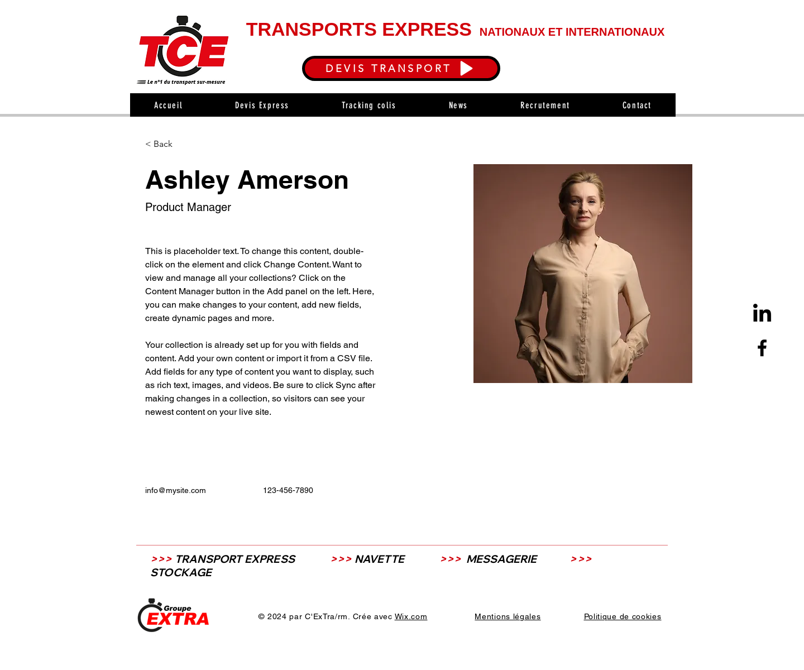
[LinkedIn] (762, 314)
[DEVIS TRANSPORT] (401, 68)
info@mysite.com (175, 490)
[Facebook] (762, 348)
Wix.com (411, 616)
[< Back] (167, 144)
